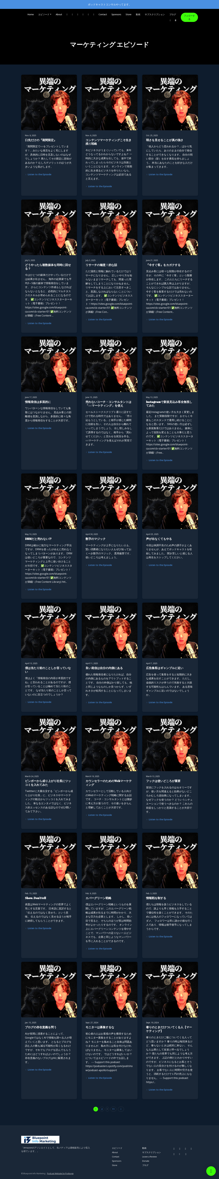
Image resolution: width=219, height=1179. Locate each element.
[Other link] (93, 14)
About (59, 14)
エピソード (43, 14)
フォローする (189, 17)
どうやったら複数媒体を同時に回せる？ (48, 266)
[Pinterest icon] (185, 1148)
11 (113, 1109)
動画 (138, 14)
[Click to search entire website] (175, 20)
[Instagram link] (72, 14)
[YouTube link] (83, 14)
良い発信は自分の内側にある (104, 668)
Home (30, 14)
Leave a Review (149, 1156)
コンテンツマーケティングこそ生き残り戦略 (108, 142)
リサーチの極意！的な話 (101, 265)
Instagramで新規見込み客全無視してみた (169, 403)
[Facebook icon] (174, 1148)
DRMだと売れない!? (38, 539)
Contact (103, 14)
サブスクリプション (155, 14)
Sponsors (116, 14)
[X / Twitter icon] (174, 1154)
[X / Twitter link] (88, 14)
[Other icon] (180, 1154)
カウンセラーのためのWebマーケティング (109, 782)
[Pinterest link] (77, 14)
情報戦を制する (156, 898)
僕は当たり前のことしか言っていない (48, 669)
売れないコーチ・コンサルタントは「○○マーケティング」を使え (108, 403)
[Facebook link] (67, 14)
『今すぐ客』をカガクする (163, 265)
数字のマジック (96, 539)
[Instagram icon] (179, 1148)
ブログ (172, 14)
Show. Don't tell (35, 898)
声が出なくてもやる (159, 539)
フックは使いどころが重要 (163, 781)
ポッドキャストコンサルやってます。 (109, 4)
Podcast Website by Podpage (60, 1173)
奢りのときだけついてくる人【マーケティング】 (169, 1029)
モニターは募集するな (100, 1027)
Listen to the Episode (38, 174)
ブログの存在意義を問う (41, 1027)
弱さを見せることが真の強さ (164, 140)
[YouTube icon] (191, 1148)
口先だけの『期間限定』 (41, 140)
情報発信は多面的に (38, 402)
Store (128, 14)
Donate (145, 1160)
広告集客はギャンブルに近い (164, 668)
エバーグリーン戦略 (98, 898)
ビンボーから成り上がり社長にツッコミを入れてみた (48, 782)
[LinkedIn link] (170, 20)
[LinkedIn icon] (185, 1154)
